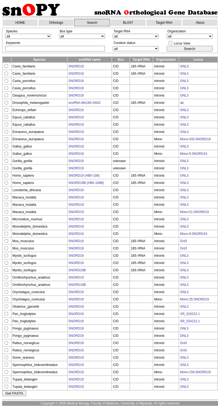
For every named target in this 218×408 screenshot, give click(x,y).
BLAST (128, 23)
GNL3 (184, 66)
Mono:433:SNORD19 (195, 139)
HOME (20, 23)
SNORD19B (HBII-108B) (86, 183)
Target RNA (164, 23)
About (200, 23)
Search (92, 23)
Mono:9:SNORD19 (193, 234)
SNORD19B (77, 270)
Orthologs (56, 23)
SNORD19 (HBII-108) (84, 175)
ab (181, 103)
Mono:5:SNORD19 (193, 154)
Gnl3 (183, 241)
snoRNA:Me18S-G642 (85, 103)
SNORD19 (76, 66)
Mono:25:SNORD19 (194, 299)
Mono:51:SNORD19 (194, 212)
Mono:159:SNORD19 (195, 372)
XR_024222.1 (190, 314)
